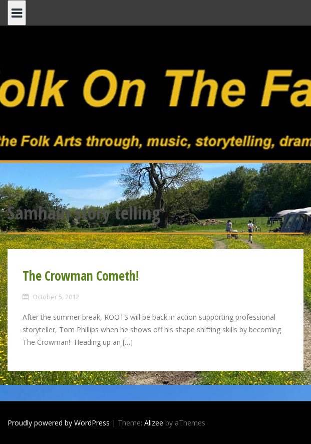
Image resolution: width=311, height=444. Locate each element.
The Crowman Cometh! (81, 276)
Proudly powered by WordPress (59, 422)
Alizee (153, 422)
